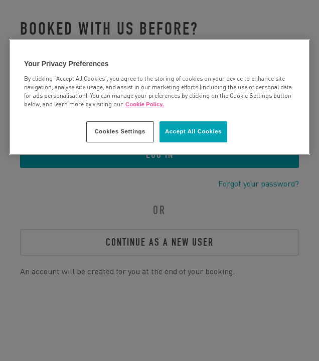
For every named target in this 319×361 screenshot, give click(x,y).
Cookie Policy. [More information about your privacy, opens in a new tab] (144, 104)
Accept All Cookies (193, 131)
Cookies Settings (119, 131)
